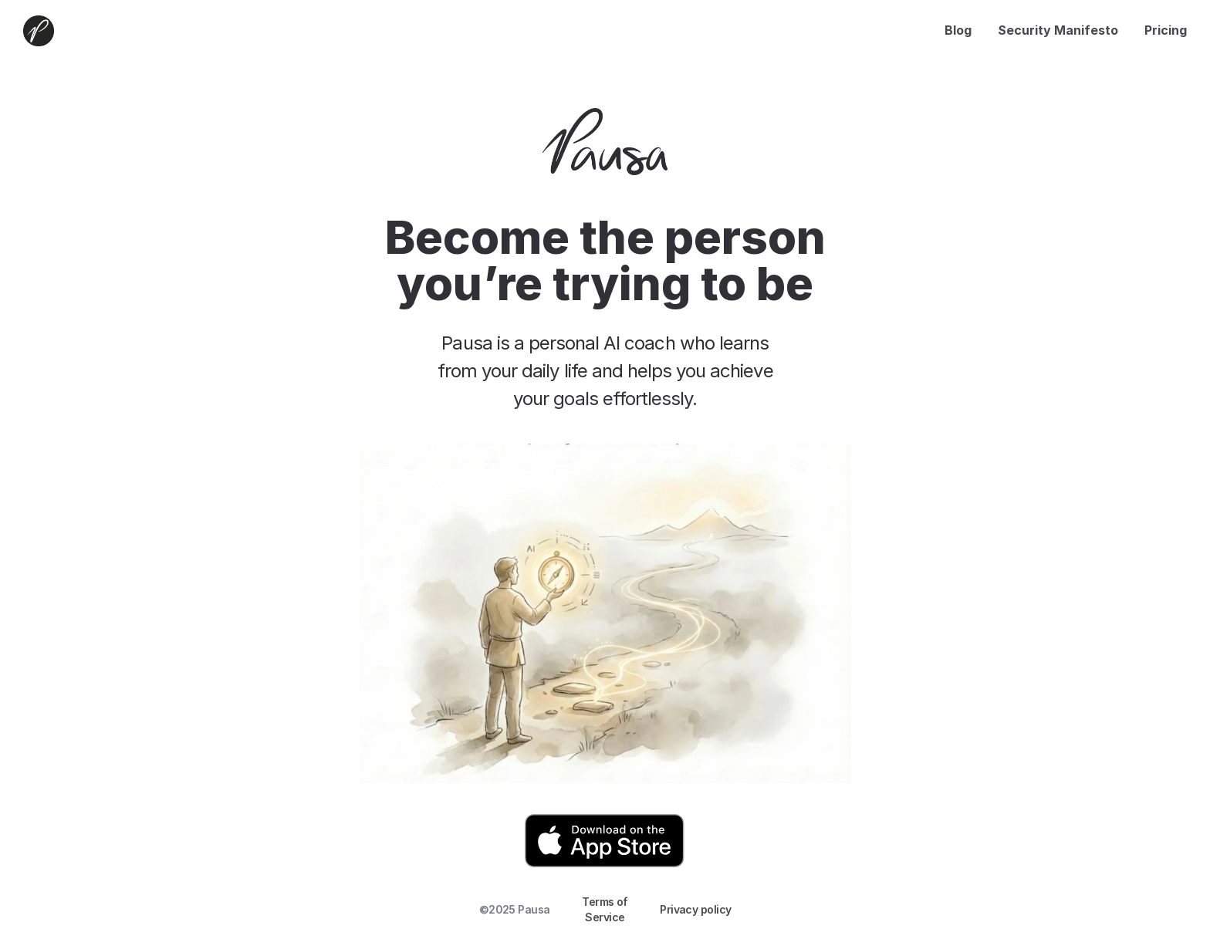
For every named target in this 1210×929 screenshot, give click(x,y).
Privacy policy (695, 909)
